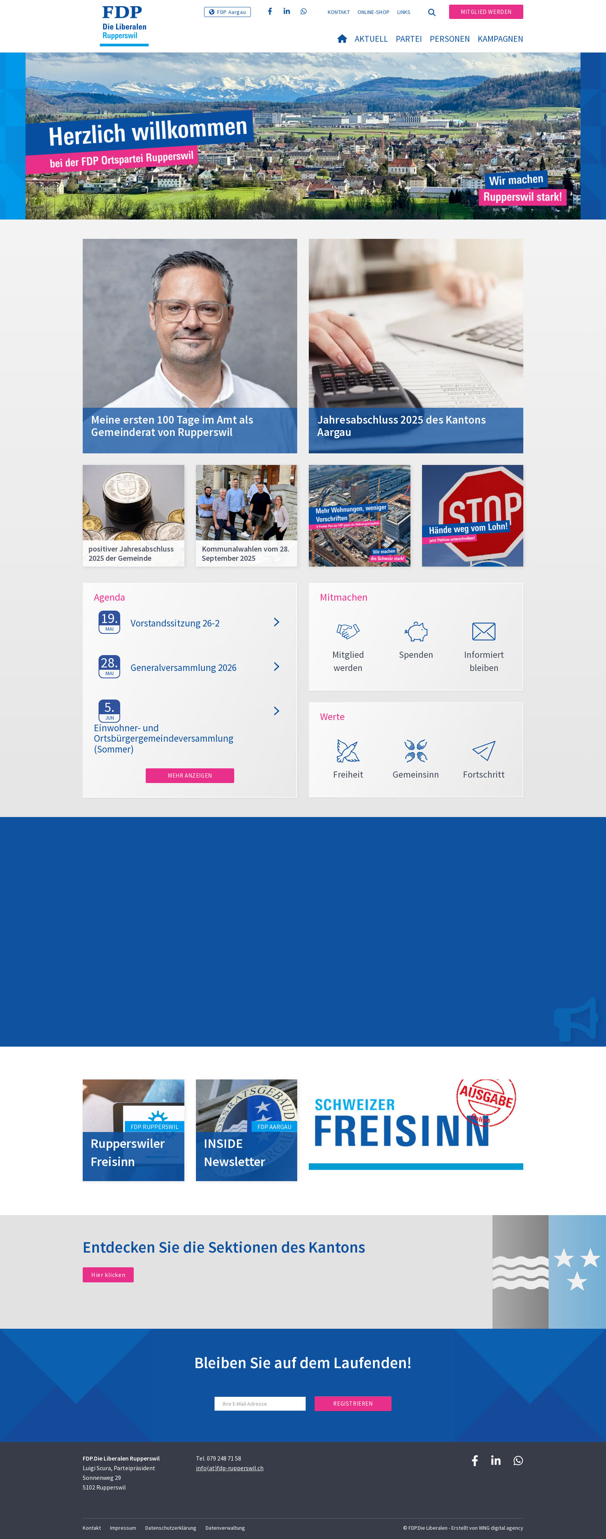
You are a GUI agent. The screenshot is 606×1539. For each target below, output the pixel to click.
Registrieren (353, 1403)
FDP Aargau (231, 12)
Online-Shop (373, 12)
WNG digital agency (501, 1527)
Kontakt (339, 12)
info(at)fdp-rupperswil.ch (230, 1468)
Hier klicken (108, 1275)
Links (404, 12)
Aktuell (371, 38)
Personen (450, 38)
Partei (409, 38)
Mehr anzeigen (190, 775)
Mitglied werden (486, 11)
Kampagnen (500, 38)
